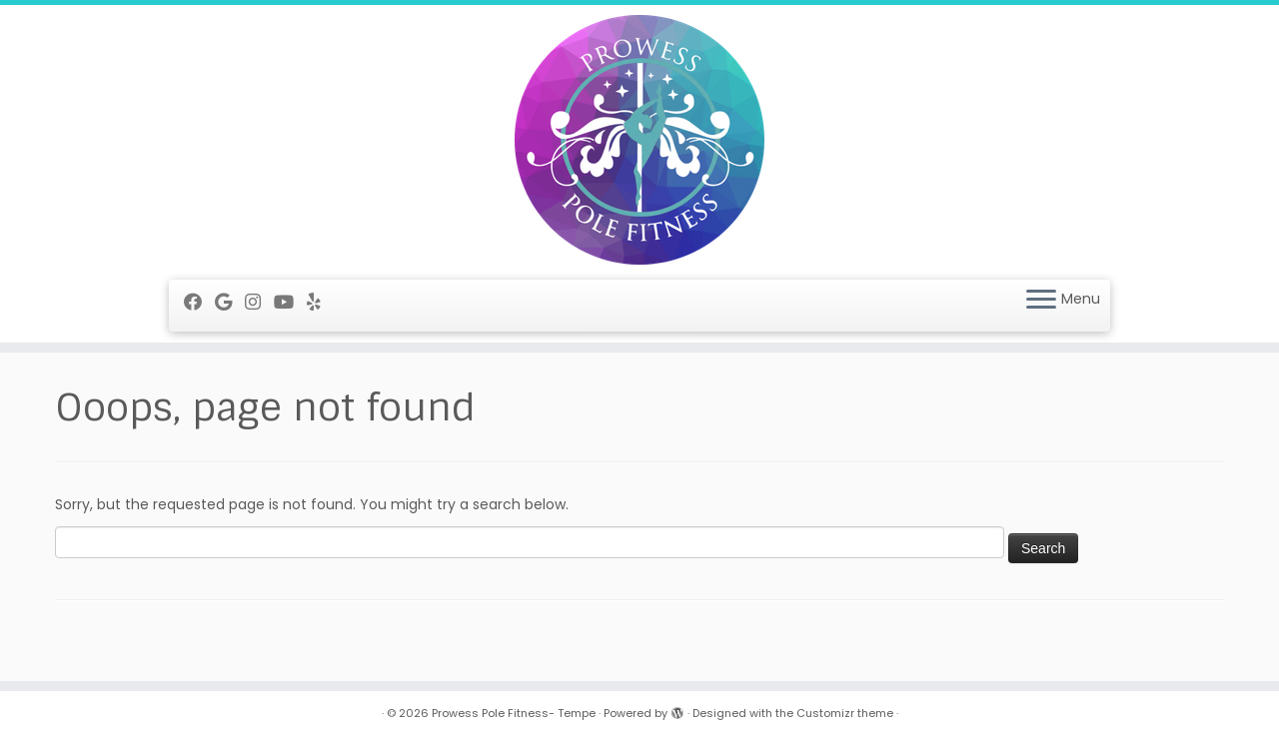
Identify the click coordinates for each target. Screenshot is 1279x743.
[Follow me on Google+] (230, 302)
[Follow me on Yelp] (320, 302)
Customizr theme (844, 713)
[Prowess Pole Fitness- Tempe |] (639, 140)
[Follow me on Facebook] (199, 302)
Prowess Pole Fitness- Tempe (514, 713)
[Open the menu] (1041, 301)
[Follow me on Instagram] (259, 302)
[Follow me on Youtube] (290, 302)
